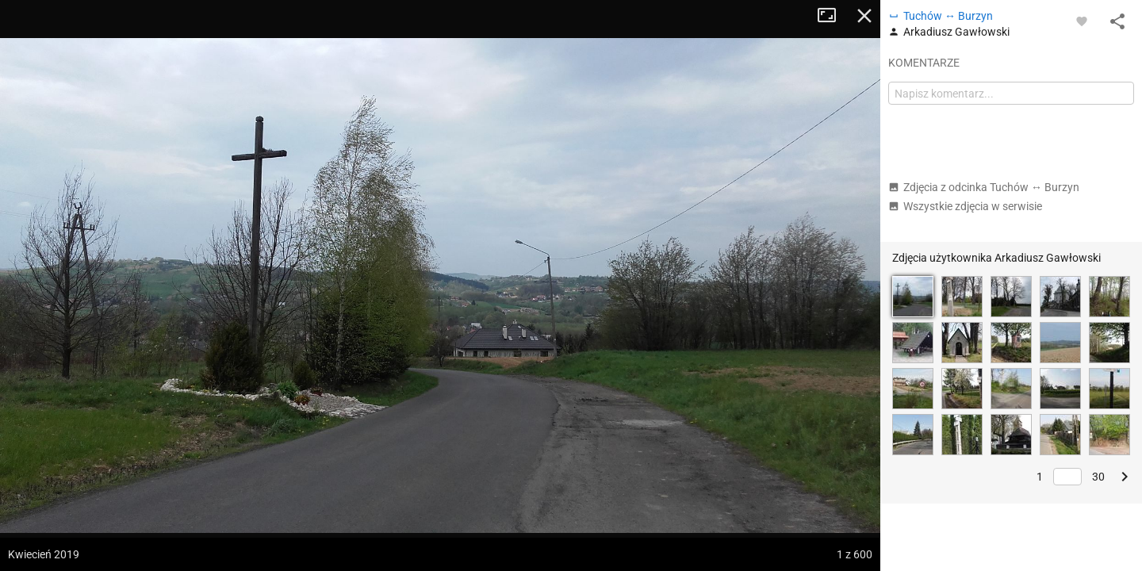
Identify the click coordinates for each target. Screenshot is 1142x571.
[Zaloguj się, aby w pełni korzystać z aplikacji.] (1081, 20)
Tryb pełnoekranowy (833, 16)
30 (1098, 476)
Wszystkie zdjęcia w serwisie (965, 206)
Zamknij (864, 16)
